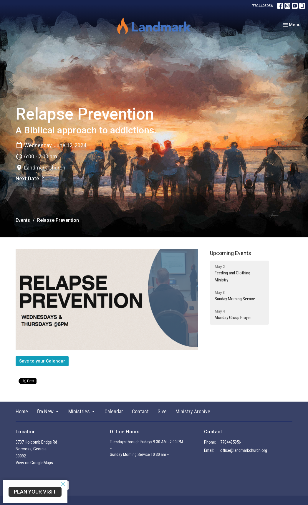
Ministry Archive (192, 411)
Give (162, 411)
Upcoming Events (230, 253)
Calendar (114, 411)
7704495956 (262, 6)
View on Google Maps (34, 462)
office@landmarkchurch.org (243, 450)
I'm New (48, 411)
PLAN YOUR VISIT (35, 492)
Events (23, 220)
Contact (140, 411)
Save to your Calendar (42, 361)
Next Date (31, 178)
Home (22, 411)
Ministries (82, 411)
